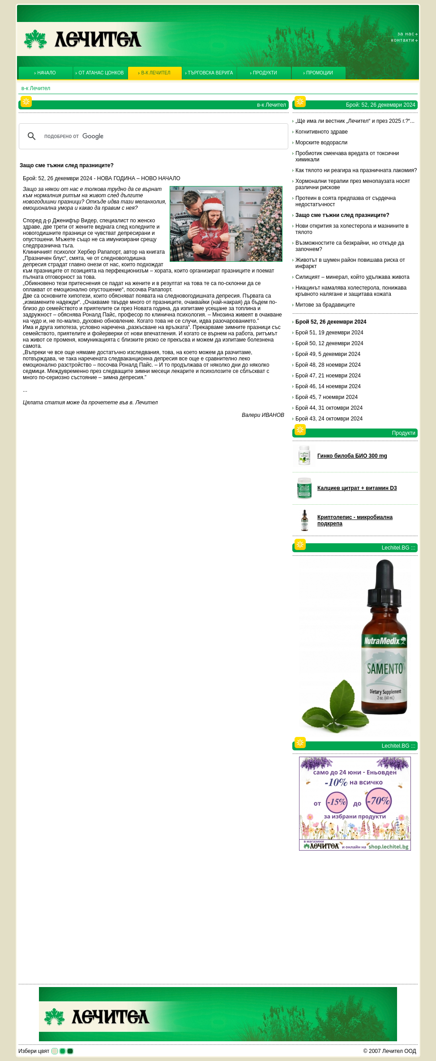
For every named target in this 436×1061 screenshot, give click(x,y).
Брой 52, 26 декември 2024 (331, 322)
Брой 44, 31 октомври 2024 (329, 408)
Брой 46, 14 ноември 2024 (328, 386)
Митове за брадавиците (325, 305)
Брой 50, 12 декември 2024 (329, 343)
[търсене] (152, 136)
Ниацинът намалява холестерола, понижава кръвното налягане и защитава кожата (350, 291)
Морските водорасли (321, 142)
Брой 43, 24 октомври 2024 (329, 419)
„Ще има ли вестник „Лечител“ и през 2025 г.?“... (355, 121)
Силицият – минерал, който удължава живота (352, 277)
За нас (406, 33)
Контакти (403, 40)
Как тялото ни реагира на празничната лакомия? (356, 170)
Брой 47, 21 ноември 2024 (328, 375)
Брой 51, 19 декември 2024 (329, 332)
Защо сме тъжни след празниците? (342, 215)
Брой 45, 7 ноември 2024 (326, 397)
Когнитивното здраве (321, 132)
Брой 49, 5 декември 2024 (327, 354)
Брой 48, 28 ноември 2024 (328, 365)
